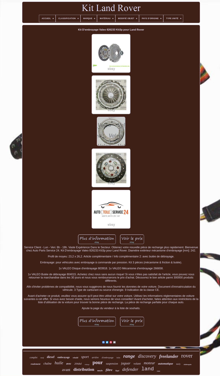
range (129, 356)
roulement (35, 364)
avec (68, 363)
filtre (109, 370)
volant (137, 363)
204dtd (78, 363)
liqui (117, 370)
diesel (50, 357)
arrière (95, 357)
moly (178, 364)
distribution (83, 369)
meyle (100, 370)
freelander (168, 356)
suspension (112, 363)
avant (66, 370)
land (147, 369)
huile (59, 362)
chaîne (47, 363)
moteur (149, 363)
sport (85, 357)
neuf (42, 357)
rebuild (75, 358)
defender (130, 369)
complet (33, 357)
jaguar (125, 363)
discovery (147, 356)
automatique (165, 363)
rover (187, 356)
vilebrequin (187, 364)
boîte (118, 358)
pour (97, 362)
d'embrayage (108, 357)
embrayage (63, 357)
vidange (87, 364)
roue (158, 371)
